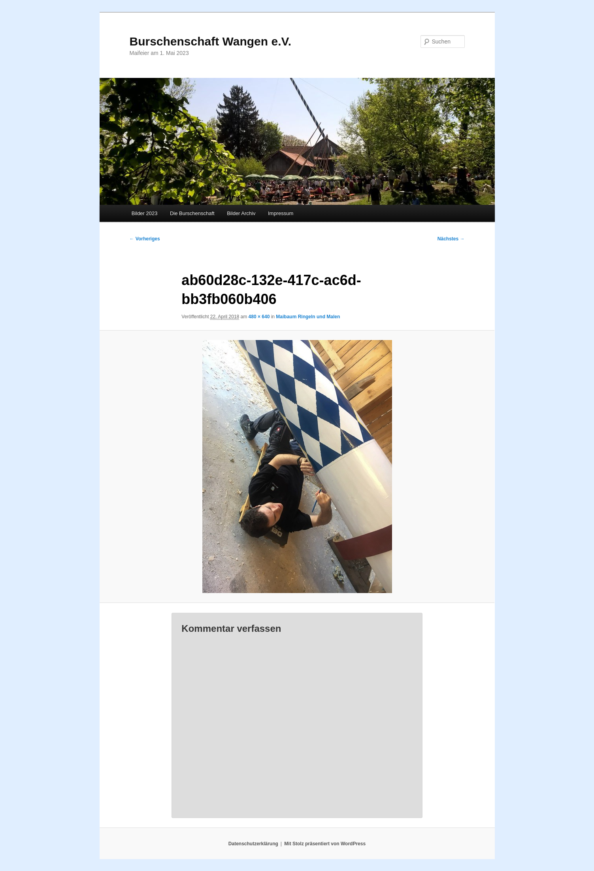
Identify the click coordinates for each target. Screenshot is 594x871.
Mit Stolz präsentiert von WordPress (325, 843)
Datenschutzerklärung (253, 843)
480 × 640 (259, 316)
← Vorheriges (145, 239)
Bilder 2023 (145, 213)
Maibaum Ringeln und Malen (308, 316)
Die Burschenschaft (192, 213)
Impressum (280, 213)
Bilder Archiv (241, 213)
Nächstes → (451, 239)
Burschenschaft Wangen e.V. (211, 41)
